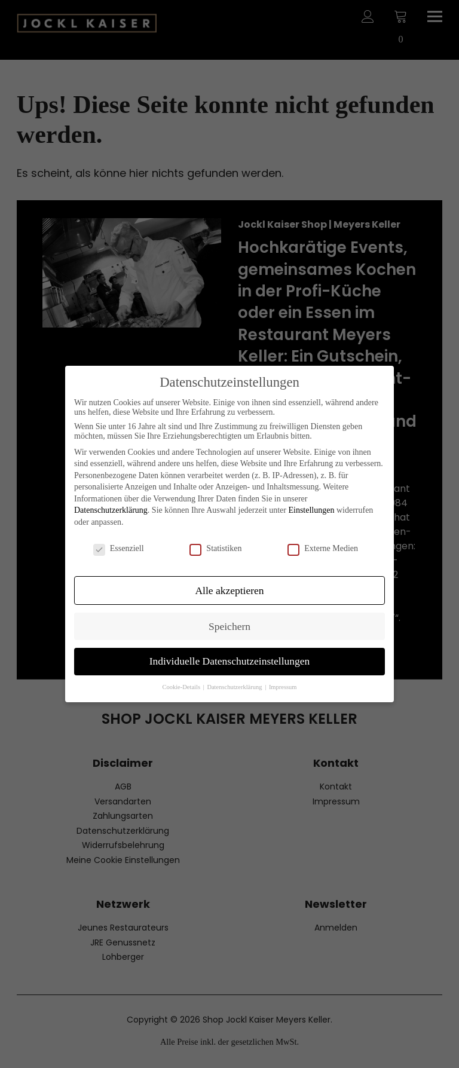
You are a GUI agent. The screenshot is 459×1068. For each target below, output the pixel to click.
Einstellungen (311, 510)
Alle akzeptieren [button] (229, 590)
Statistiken (215, 548)
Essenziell (118, 548)
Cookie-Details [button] (181, 687)
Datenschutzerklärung (111, 510)
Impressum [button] (283, 687)
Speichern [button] (229, 626)
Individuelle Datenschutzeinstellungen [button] (229, 661)
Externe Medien (322, 548)
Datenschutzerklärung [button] (235, 687)
